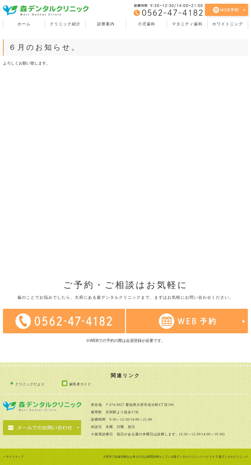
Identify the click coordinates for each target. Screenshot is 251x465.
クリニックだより (30, 384)
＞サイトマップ (13, 456)
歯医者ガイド (80, 384)
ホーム (24, 24)
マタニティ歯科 (187, 24)
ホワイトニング (227, 24)
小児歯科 (146, 24)
